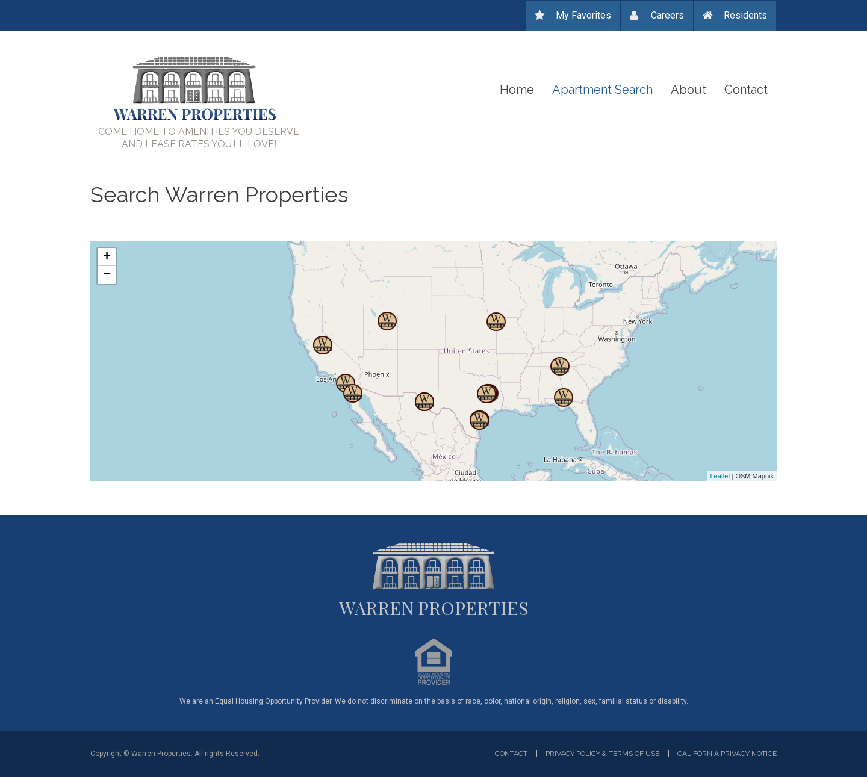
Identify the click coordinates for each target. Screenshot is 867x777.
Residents (745, 15)
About (688, 89)
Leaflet (720, 476)
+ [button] (107, 257)
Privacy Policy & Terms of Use (602, 753)
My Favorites (583, 15)
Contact (746, 89)
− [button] (107, 275)
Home (517, 89)
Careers (667, 15)
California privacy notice (727, 753)
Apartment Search (602, 89)
